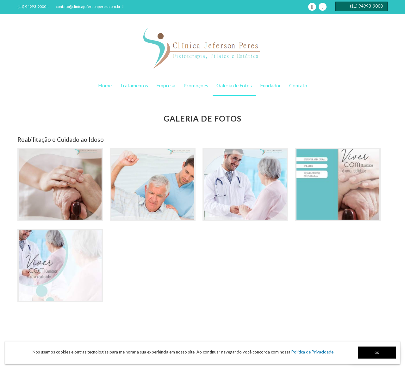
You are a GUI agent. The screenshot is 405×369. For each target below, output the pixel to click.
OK (377, 352)
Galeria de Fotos (234, 85)
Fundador (270, 85)
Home (105, 85)
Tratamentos (134, 85)
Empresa (165, 85)
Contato (298, 85)
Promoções (196, 85)
